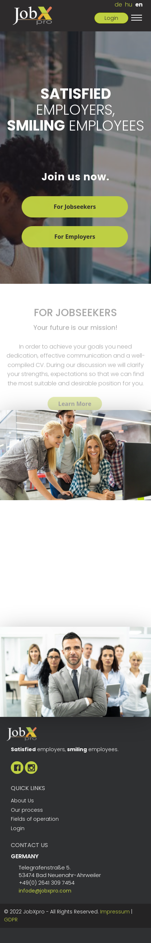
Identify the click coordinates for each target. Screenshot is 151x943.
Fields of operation (35, 819)
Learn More (75, 408)
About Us (22, 800)
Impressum (115, 911)
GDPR (11, 919)
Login (111, 18)
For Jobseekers (75, 207)
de (118, 4)
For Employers (74, 237)
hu (128, 4)
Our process (27, 810)
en (139, 4)
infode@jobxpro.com (45, 890)
